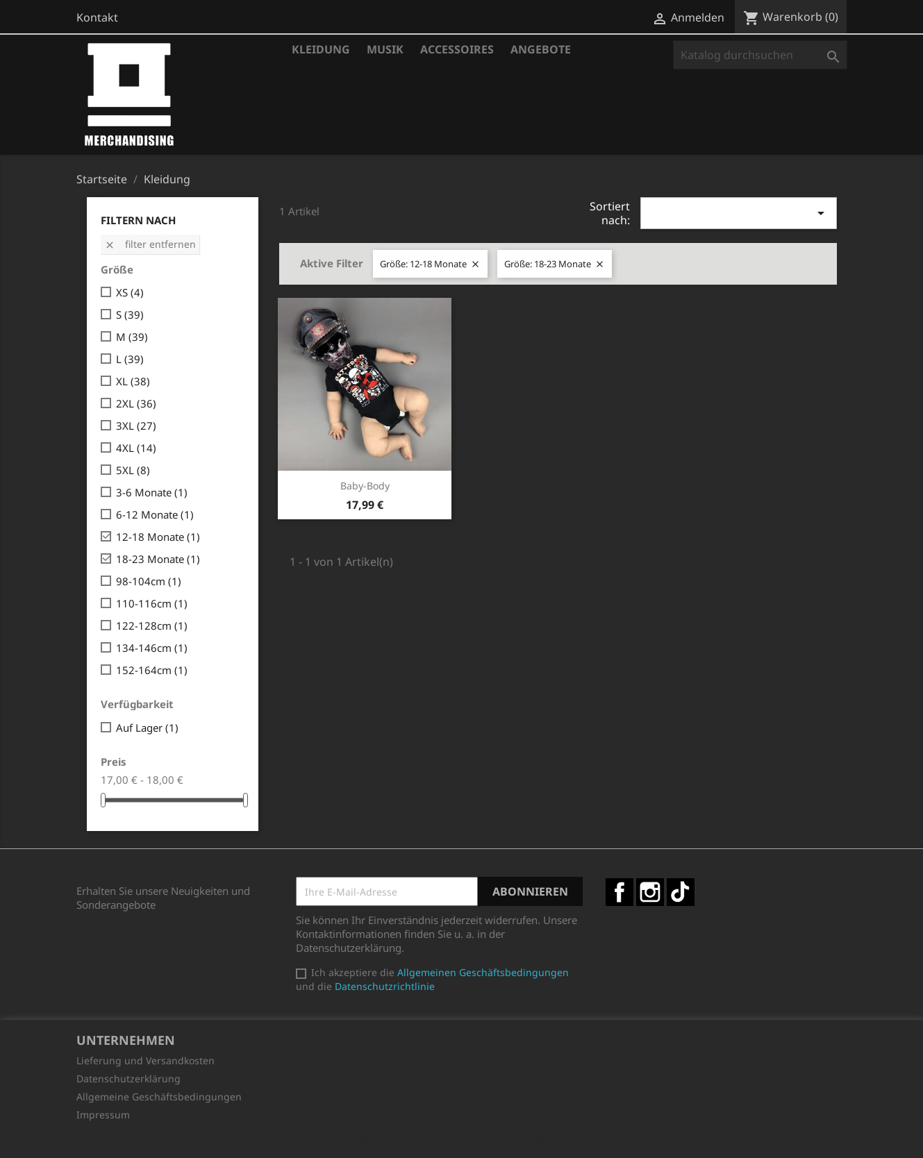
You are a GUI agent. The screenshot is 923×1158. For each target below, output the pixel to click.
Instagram (650, 892)
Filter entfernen (150, 244)
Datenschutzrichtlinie (385, 986)
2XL (136, 403)
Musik (385, 49)
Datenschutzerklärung (128, 1078)
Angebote (540, 49)
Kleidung (321, 49)
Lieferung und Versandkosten (145, 1060)
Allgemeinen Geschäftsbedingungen (483, 972)
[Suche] (760, 54)
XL (133, 381)
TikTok (681, 892)
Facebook (619, 892)
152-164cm (152, 670)
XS (130, 292)
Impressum (103, 1114)
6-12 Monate (155, 514)
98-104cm (148, 581)
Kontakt (97, 17)
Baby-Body (365, 485)
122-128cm (152, 625)
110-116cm (152, 603)
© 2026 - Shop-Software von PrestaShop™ (462, 1140)
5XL (133, 470)
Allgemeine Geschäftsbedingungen (159, 1096)
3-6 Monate (152, 492)
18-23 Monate (158, 559)
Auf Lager (147, 728)
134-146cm (152, 648)
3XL (136, 426)
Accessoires (457, 49)
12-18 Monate (158, 537)
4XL (136, 448)
